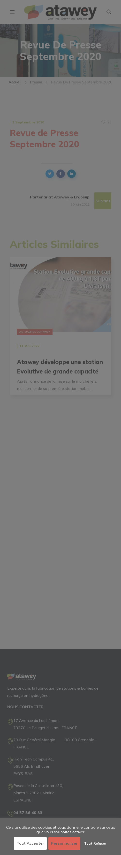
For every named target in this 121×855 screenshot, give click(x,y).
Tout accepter (30, 843)
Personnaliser (64, 843)
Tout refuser (95, 843)
